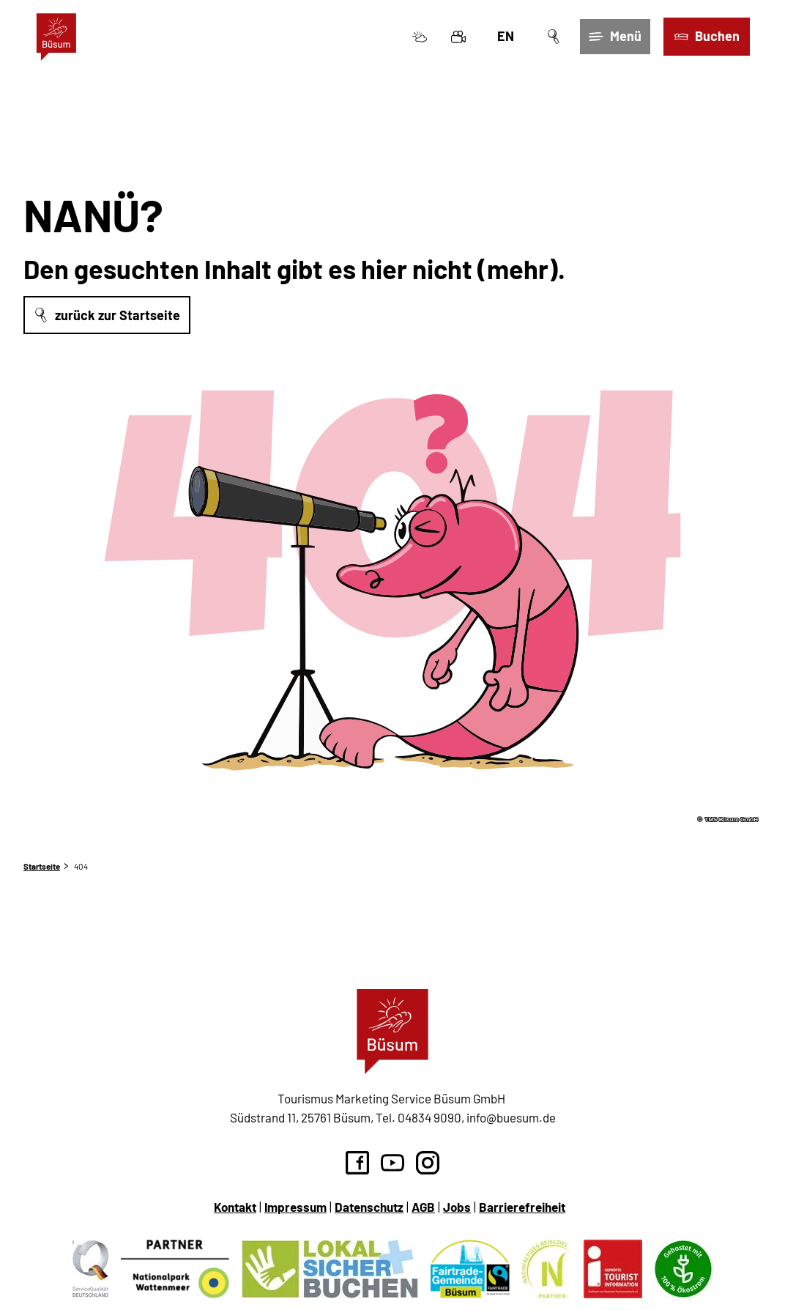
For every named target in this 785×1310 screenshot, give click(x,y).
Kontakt (235, 1206)
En (504, 37)
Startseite (41, 866)
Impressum (295, 1206)
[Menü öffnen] (615, 37)
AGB (423, 1206)
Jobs (457, 1206)
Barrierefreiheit (522, 1206)
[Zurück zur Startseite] (56, 37)
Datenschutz (369, 1206)
